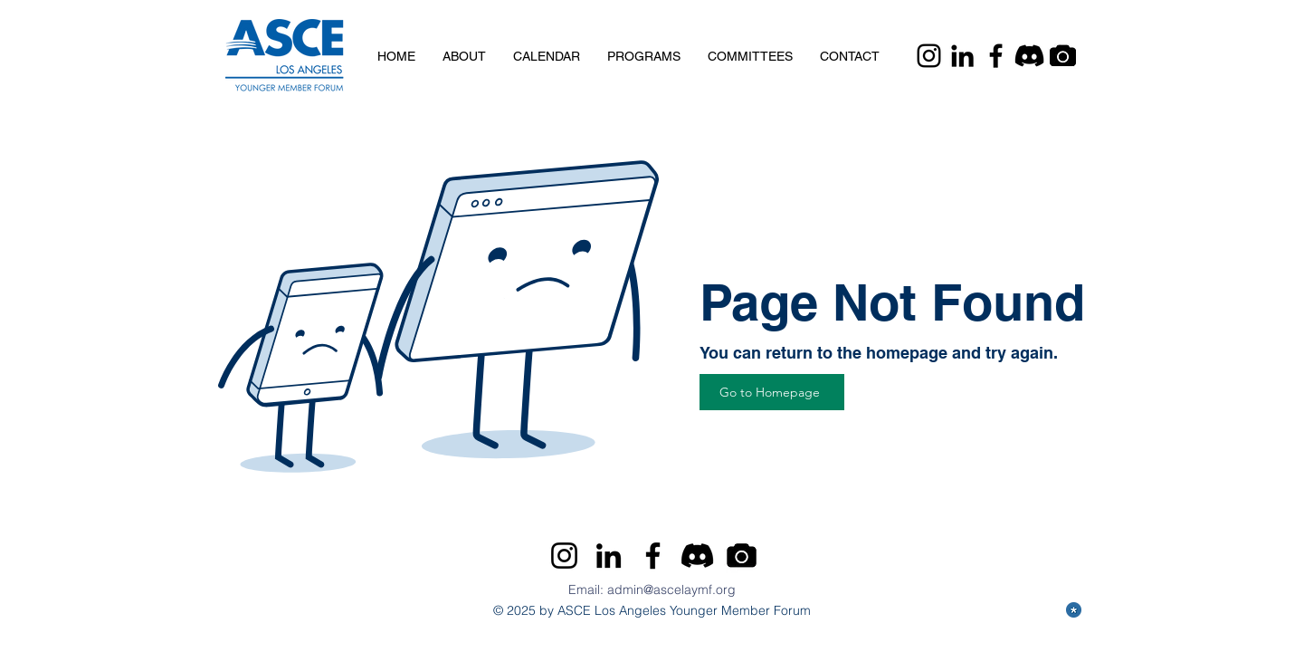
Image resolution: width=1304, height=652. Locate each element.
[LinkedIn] (962, 56)
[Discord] (1029, 56)
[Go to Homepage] (772, 392)
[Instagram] (929, 56)
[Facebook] (996, 56)
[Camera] (1063, 56)
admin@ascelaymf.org (671, 589)
